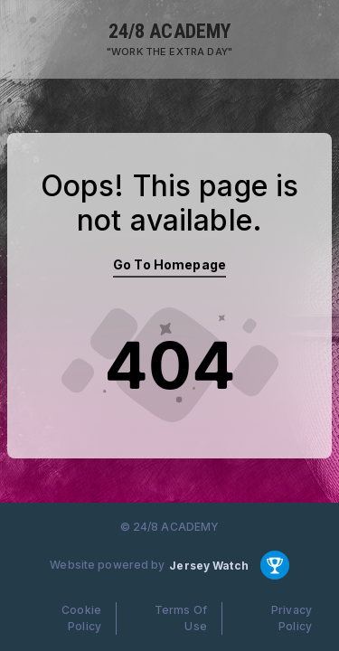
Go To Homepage (169, 264)
